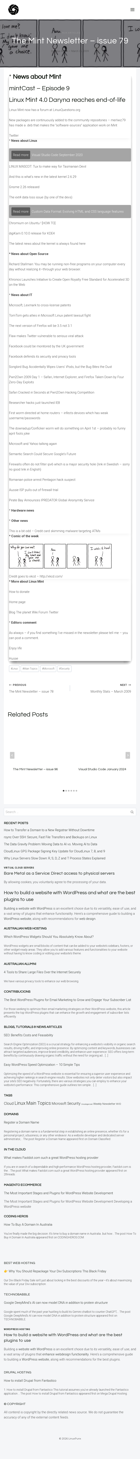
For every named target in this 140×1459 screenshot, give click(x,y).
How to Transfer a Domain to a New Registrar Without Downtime (49, 830)
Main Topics (29, 668)
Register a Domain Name (21, 1122)
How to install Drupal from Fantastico (30, 1381)
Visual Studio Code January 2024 (102, 769)
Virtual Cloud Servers (19, 867)
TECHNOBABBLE (17, 1294)
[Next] (128, 755)
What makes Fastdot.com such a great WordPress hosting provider (51, 1158)
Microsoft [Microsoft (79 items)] (59, 1104)
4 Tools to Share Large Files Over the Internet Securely (42, 972)
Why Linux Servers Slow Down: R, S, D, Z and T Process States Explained (54, 858)
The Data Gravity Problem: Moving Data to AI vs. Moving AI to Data (50, 844)
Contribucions (17, 991)
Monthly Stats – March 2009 (102, 687)
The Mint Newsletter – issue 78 (38, 687)
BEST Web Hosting (19, 1263)
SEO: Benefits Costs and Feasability (28, 1035)
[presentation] (37, 742)
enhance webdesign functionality (65, 1354)
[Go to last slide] (12, 755)
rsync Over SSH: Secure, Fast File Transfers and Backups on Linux (50, 837)
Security (64, 668)
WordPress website (17, 919)
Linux (14, 668)
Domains (11, 1114)
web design (87, 919)
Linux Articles (70, 33)
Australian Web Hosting (25, 928)
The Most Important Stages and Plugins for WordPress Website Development (58, 1193)
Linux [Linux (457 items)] (19, 1103)
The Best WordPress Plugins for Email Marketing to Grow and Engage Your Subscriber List (67, 1000)
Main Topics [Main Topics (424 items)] (38, 1103)
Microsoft (48, 668)
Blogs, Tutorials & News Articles (33, 1027)
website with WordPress (35, 1349)
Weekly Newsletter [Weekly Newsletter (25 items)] (104, 1103)
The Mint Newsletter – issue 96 (35, 769)
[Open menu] (132, 9)
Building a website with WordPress (28, 908)
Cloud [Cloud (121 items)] (9, 1103)
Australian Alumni (20, 964)
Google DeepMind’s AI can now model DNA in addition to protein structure (56, 1303)
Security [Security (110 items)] (73, 1103)
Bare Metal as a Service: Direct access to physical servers (60, 873)
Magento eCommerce (22, 1185)
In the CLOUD (15, 1149)
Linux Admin (61, 51)
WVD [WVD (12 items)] (118, 1104)
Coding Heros (16, 1216)
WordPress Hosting (17, 1329)
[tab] (63, 791)
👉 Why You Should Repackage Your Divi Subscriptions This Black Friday (55, 1271)
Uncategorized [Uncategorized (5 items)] (86, 1104)
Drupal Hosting (17, 1372)
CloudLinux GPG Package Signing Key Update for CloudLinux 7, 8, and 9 (54, 851)
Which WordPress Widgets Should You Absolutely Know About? (49, 937)
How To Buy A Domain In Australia (28, 1224)
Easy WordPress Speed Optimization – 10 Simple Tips (42, 1065)
